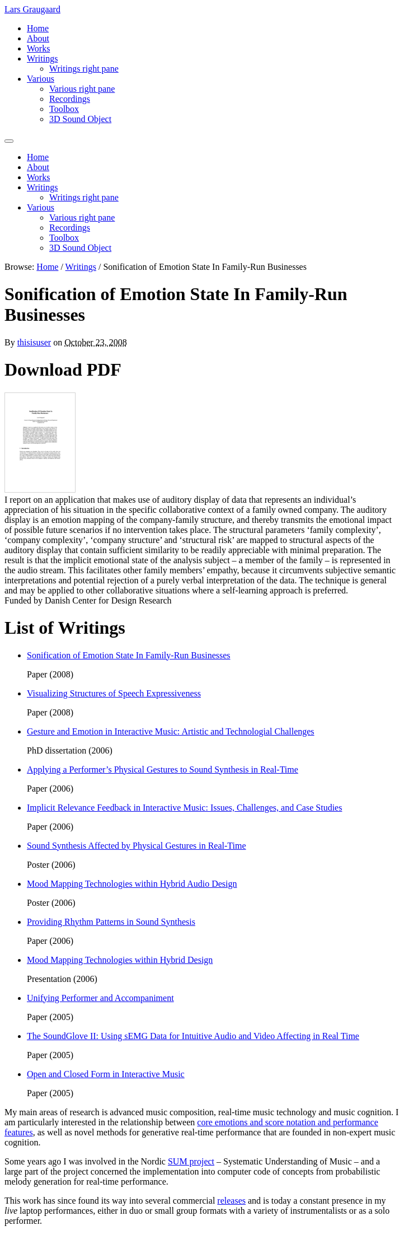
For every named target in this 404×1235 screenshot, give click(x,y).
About (38, 38)
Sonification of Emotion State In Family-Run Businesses (129, 655)
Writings (42, 58)
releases (231, 1200)
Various (40, 78)
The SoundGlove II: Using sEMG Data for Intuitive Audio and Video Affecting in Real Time (193, 1036)
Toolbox (64, 109)
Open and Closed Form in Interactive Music (106, 1074)
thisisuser (34, 342)
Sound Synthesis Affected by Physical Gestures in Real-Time (136, 845)
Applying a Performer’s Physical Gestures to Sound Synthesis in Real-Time (162, 769)
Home (38, 28)
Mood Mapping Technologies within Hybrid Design (120, 960)
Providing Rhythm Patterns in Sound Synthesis (111, 922)
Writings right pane (84, 68)
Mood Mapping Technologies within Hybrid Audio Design (132, 883)
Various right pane (82, 88)
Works (38, 48)
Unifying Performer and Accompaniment (100, 998)
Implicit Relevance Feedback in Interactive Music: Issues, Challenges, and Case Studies (184, 807)
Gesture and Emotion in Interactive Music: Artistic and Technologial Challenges (170, 731)
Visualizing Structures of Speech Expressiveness (114, 693)
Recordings (69, 99)
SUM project (191, 1161)
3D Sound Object (80, 119)
